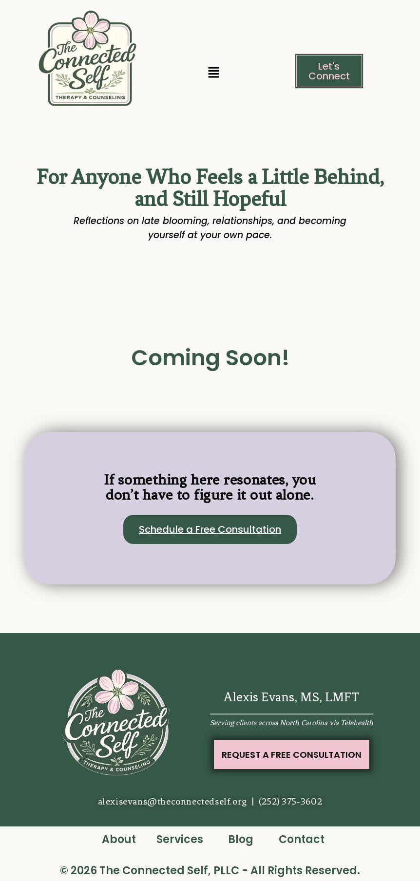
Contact (302, 839)
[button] (213, 73)
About (119, 839)
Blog (240, 839)
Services (179, 839)
